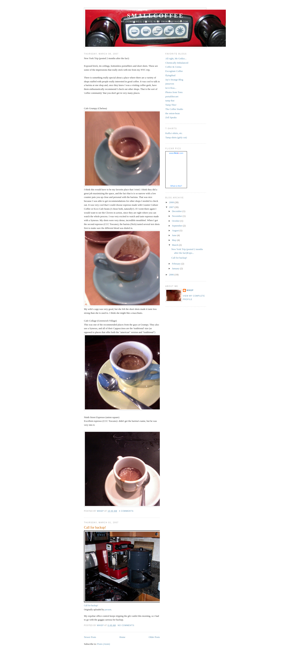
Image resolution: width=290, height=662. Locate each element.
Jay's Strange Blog (174, 79)
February (176, 263)
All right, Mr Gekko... (175, 58)
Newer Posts (90, 637)
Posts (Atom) (103, 644)
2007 (171, 207)
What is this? (176, 186)
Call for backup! (95, 527)
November (177, 216)
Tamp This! (170, 104)
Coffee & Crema (173, 66)
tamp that (169, 100)
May (174, 240)
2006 (171, 274)
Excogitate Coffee (174, 71)
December (177, 211)
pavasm (107, 609)
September (177, 225)
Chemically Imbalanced (176, 62)
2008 (171, 202)
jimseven (169, 83)
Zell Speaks (171, 117)
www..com (176, 153)
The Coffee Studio (174, 109)
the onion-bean (172, 113)
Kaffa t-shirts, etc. (174, 133)
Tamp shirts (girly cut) (176, 137)
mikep (190, 290)
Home (122, 637)
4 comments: (127, 511)
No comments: (126, 625)
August (176, 230)
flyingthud (170, 75)
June (174, 235)
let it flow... (170, 88)
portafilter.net (171, 96)
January (176, 268)
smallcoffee (155, 15)
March (175, 245)
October (176, 220)
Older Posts (154, 637)
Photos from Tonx (174, 92)
